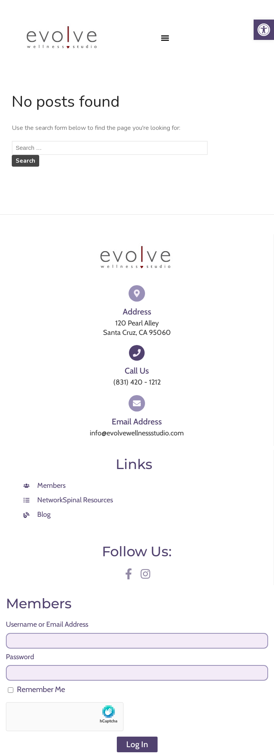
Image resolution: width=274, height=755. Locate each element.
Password (20, 657)
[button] (165, 37)
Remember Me (36, 689)
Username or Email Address (47, 624)
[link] (264, 30)
